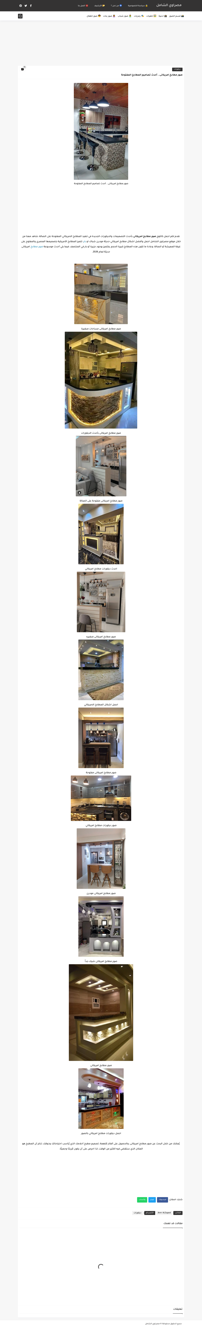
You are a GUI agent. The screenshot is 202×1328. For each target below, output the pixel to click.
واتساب (142, 1200)
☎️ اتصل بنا (83, 6)
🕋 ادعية (163, 16)
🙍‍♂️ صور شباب (125, 16)
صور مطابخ (37, 247)
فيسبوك (162, 1200)
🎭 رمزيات (139, 16)
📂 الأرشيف (99, 6)
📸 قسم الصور (176, 16)
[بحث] (20, 16)
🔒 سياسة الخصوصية (138, 6)
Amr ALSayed (164, 1213)
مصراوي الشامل (169, 5)
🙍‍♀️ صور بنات (109, 16)
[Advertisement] (101, 42)
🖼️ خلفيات (151, 16)
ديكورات (177, 69)
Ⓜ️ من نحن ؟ (116, 6)
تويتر (152, 1200)
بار (84, 241)
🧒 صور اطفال (94, 16)
